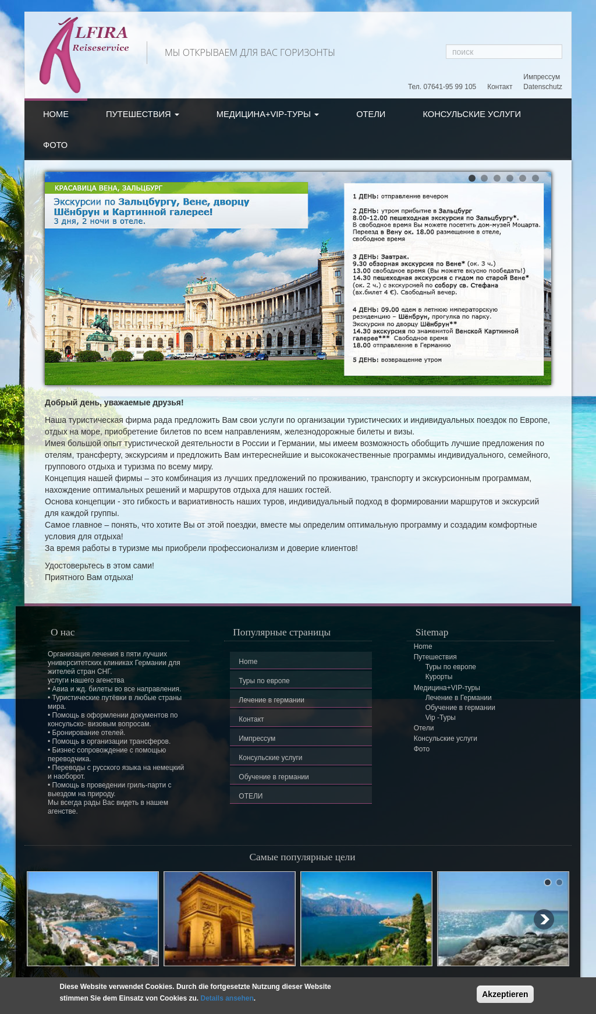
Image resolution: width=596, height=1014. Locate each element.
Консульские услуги (472, 114)
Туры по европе (264, 681)
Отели (370, 114)
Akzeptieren (505, 994)
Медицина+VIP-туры (268, 114)
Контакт (499, 87)
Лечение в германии (271, 700)
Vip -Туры (440, 717)
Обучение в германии (273, 777)
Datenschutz (542, 87)
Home (56, 114)
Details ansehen (226, 998)
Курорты (439, 677)
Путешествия (142, 114)
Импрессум (541, 77)
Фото (55, 145)
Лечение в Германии (458, 698)
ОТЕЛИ (250, 796)
